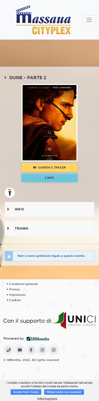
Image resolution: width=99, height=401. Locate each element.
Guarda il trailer (49, 167)
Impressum (16, 295)
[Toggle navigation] (89, 19)
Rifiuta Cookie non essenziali (64, 392)
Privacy (13, 289)
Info (49, 177)
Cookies (14, 300)
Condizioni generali (22, 284)
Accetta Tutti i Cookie (26, 392)
